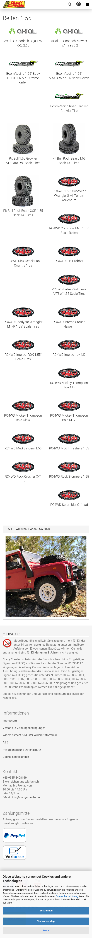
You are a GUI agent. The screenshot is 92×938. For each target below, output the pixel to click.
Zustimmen (46, 910)
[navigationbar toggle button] (87, 4)
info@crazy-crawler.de (26, 797)
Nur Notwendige (46, 921)
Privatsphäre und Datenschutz (22, 750)
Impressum (10, 720)
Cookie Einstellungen (16, 757)
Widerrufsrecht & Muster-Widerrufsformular (30, 735)
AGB (5, 742)
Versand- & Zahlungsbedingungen (24, 728)
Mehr (46, 930)
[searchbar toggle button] (69, 4)
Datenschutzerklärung (67, 896)
